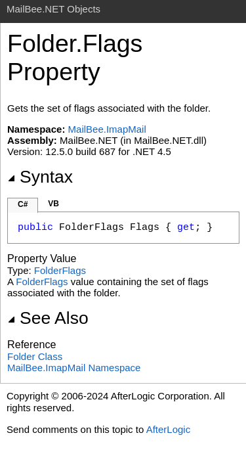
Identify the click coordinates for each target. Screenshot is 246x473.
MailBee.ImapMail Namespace (73, 367)
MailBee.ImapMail (107, 129)
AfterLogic (168, 429)
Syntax (40, 177)
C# (23, 204)
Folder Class (34, 356)
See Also (48, 318)
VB (53, 203)
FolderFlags (60, 270)
